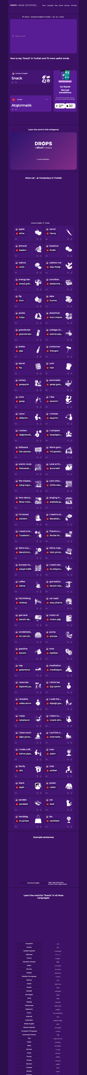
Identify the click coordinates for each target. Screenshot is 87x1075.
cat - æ (55, 17)
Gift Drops (74, 5)
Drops (44, 5)
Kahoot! (61, 5)
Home (26, 17)
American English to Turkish (40, 17)
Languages (50, 5)
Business (67, 5)
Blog (56, 5)
